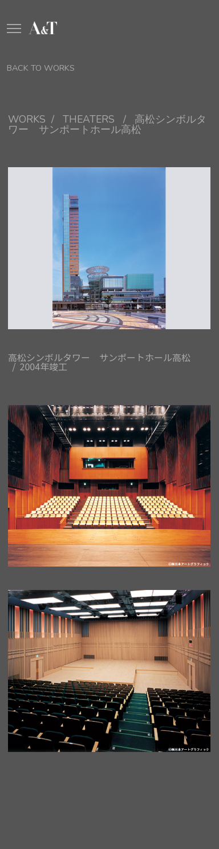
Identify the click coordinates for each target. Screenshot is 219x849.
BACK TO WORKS (41, 68)
